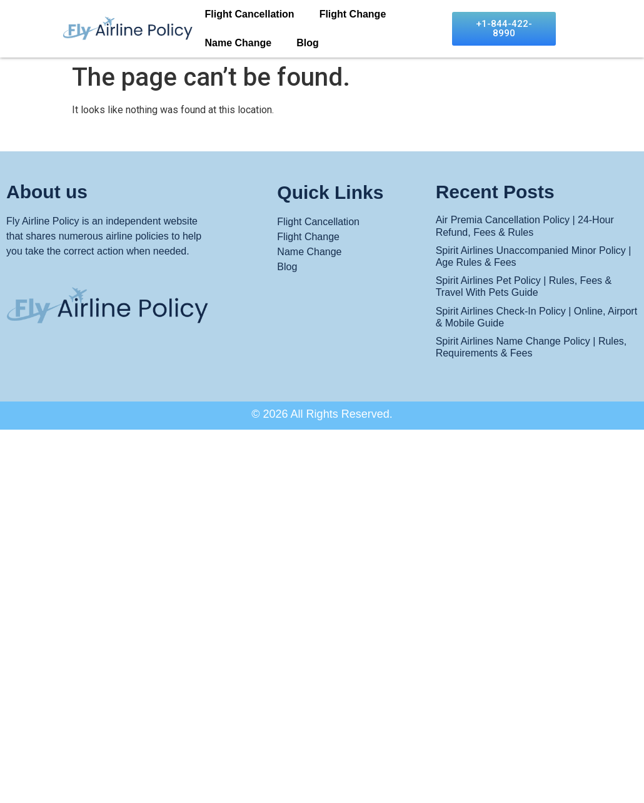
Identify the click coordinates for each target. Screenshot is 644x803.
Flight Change (352, 14)
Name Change (238, 43)
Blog (307, 43)
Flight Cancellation (249, 14)
